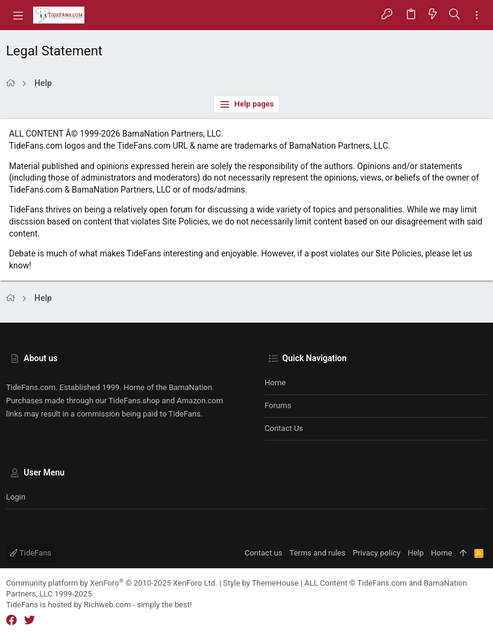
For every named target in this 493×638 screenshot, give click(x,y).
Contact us (284, 428)
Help (415, 552)
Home (275, 382)
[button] (18, 15)
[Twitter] (29, 620)
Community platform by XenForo (111, 582)
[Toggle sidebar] (476, 15)
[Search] (454, 15)
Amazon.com (200, 400)
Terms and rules (317, 552)
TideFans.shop (134, 400)
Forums (278, 405)
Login (15, 496)
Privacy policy (376, 552)
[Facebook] (11, 620)
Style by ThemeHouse (260, 582)
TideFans (30, 552)
